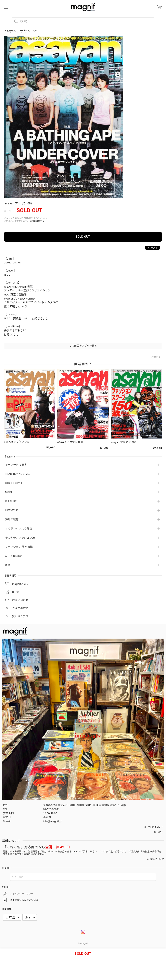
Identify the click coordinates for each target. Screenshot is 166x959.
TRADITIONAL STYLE (17, 473)
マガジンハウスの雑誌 (18, 528)
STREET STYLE (14, 482)
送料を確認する (37, 221)
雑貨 (8, 565)
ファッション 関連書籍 (19, 546)
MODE (9, 492)
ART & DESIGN (14, 555)
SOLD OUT (83, 236)
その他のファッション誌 (20, 537)
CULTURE (10, 501)
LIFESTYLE (11, 510)
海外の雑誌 (12, 519)
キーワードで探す (16, 464)
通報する (156, 357)
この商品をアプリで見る (83, 345)
